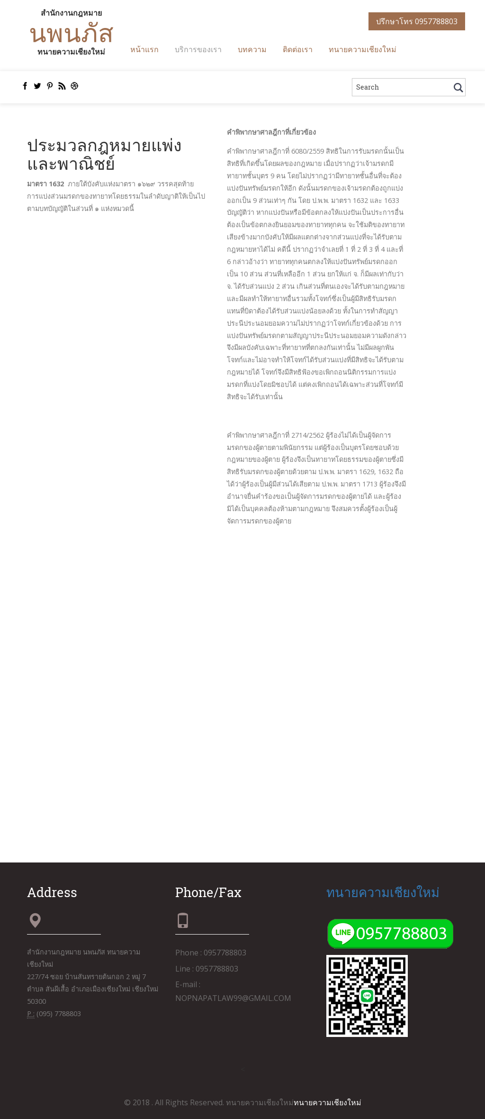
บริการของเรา (198, 49)
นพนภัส (71, 32)
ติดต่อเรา (298, 49)
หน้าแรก (144, 49)
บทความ (252, 49)
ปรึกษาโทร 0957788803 (417, 21)
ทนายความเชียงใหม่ (362, 49)
